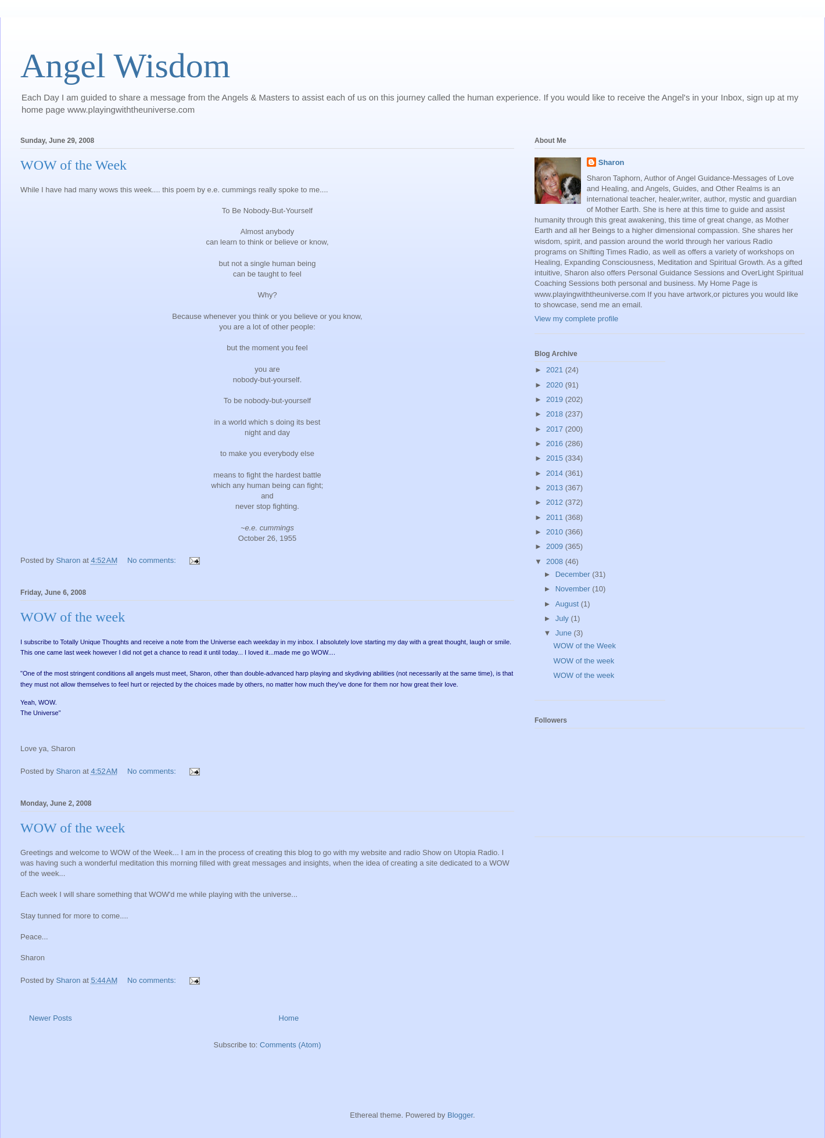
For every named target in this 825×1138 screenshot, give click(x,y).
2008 (555, 561)
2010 (555, 531)
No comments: (152, 560)
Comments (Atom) (290, 1044)
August (568, 603)
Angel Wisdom (125, 65)
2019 (555, 399)
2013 (555, 487)
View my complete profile (576, 318)
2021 (555, 369)
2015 (555, 458)
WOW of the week (72, 616)
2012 (555, 502)
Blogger (460, 1115)
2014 (555, 473)
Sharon (611, 162)
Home (289, 1018)
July (563, 618)
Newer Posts (50, 1018)
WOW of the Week (73, 165)
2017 (555, 429)
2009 (555, 546)
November (574, 588)
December (574, 574)
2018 (555, 414)
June (564, 633)
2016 (555, 443)
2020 (555, 384)
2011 (555, 517)
